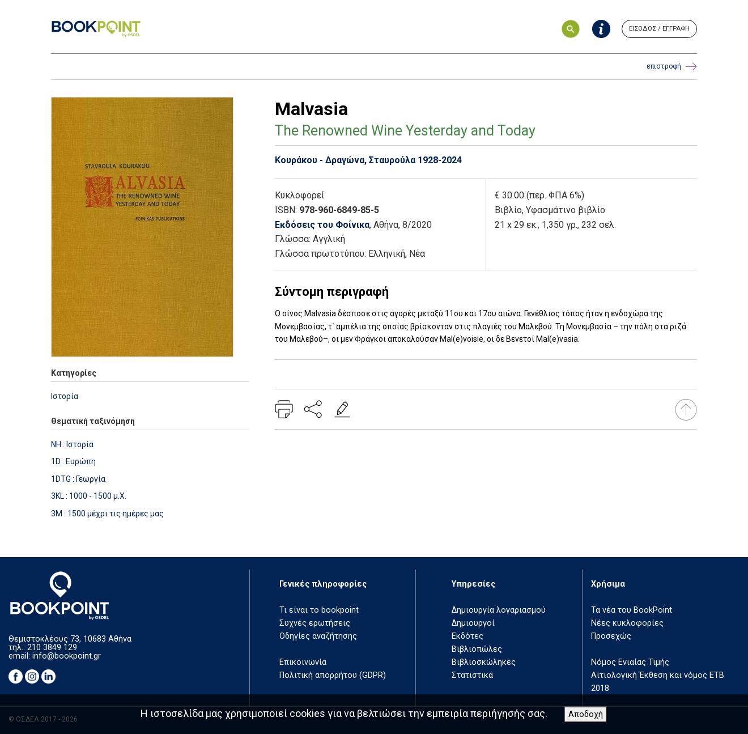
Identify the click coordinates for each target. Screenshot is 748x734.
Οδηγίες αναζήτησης (318, 636)
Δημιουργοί (473, 623)
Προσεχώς (611, 636)
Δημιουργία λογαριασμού (499, 610)
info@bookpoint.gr (66, 656)
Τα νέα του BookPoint (631, 610)
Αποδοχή (585, 714)
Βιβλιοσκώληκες (484, 662)
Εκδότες (467, 636)
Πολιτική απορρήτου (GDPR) (332, 675)
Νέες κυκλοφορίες (627, 623)
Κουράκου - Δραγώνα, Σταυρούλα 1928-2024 (368, 160)
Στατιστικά (472, 675)
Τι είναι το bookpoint (319, 610)
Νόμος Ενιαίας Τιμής (630, 662)
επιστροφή (672, 66)
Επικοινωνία (302, 662)
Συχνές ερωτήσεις (314, 623)
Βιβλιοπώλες (477, 649)
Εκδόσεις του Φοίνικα (322, 224)
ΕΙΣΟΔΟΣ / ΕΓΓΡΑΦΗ (659, 28)
